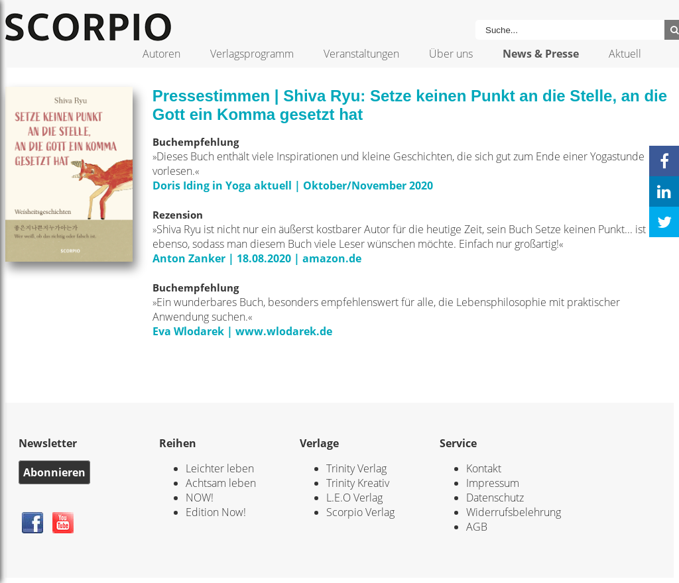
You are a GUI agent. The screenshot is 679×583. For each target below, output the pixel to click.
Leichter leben (220, 468)
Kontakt (483, 468)
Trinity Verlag (356, 468)
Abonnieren (54, 472)
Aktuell (625, 53)
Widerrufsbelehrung (513, 512)
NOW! (200, 497)
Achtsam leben (221, 483)
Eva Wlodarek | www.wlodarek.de (242, 331)
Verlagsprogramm (252, 53)
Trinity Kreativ (357, 483)
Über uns (451, 53)
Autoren (161, 53)
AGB (476, 526)
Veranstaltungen (361, 53)
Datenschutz (495, 497)
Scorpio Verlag (360, 512)
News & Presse (541, 53)
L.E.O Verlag (354, 497)
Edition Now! (216, 512)
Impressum (492, 483)
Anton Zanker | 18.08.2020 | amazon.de (257, 258)
